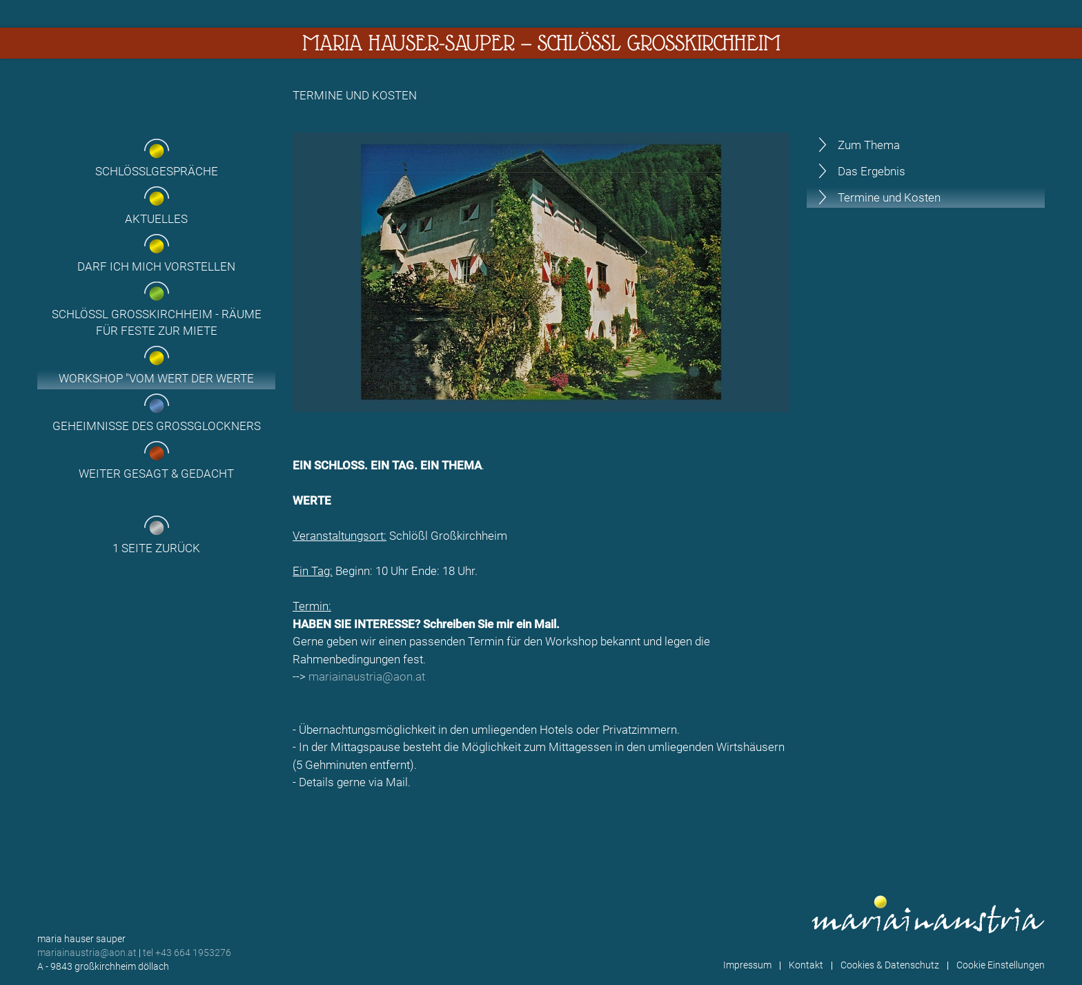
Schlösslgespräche (156, 171)
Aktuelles (156, 219)
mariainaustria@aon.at (366, 676)
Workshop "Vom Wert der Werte (156, 378)
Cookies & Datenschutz (889, 965)
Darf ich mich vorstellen (156, 266)
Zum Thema (869, 145)
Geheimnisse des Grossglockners (156, 426)
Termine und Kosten (889, 197)
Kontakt (806, 965)
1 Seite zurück (156, 548)
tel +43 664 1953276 (187, 952)
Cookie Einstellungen (1000, 965)
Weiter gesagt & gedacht (156, 473)
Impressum (747, 965)
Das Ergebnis (871, 171)
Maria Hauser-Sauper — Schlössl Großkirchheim (541, 42)
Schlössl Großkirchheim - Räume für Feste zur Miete (157, 322)
